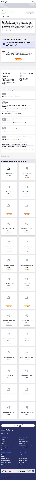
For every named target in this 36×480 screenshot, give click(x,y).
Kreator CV (3, 454)
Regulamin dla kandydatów (6, 447)
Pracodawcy (3, 441)
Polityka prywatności (23, 458)
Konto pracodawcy (22, 443)
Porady (2, 443)
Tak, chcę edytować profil (30, 13)
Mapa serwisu (21, 466)
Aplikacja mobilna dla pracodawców (25, 445)
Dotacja (20, 464)
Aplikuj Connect (21, 462)
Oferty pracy (3, 439)
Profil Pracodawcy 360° (23, 441)
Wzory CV (3, 456)
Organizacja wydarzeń (23, 460)
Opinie (8, 16)
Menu (32, 1)
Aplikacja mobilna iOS (5, 464)
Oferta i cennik (21, 439)
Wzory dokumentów (5, 458)
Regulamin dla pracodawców (24, 447)
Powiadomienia (4, 449)
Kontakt (20, 456)
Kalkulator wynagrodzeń (5, 460)
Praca (4, 16)
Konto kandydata (4, 445)
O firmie (20, 454)
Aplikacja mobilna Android (6, 462)
